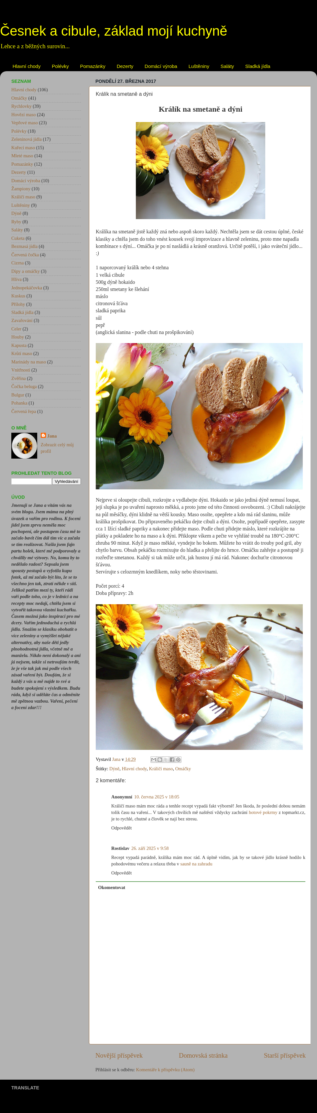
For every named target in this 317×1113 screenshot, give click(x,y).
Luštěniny (199, 66)
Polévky (60, 66)
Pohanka (19, 403)
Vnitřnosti (20, 370)
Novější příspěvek (119, 1055)
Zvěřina (18, 378)
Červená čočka (25, 254)
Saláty (227, 66)
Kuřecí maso (23, 147)
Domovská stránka (203, 1055)
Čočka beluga (24, 386)
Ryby (16, 221)
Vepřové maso (24, 122)
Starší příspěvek (285, 1055)
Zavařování (22, 320)
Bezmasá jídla (24, 246)
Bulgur (17, 394)
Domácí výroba (161, 66)
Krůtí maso (21, 353)
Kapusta (19, 345)
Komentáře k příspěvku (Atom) (165, 1069)
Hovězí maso (23, 114)
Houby (17, 336)
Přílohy (18, 304)
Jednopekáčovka (26, 287)
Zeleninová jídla (26, 139)
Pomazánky (92, 66)
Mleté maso (22, 155)
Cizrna (17, 262)
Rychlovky (21, 106)
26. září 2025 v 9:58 (150, 848)
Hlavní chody (27, 66)
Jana (52, 436)
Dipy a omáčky (25, 271)
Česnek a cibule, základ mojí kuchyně (113, 31)
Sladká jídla (257, 66)
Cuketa (18, 238)
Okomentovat (111, 887)
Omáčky (183, 768)
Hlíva (16, 279)
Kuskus (18, 295)
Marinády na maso (28, 361)
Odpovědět (121, 827)
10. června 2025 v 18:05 (156, 796)
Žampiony (20, 188)
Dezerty (125, 66)
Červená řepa (23, 411)
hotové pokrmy (263, 812)
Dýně (114, 768)
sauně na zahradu (196, 863)
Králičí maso (161, 768)
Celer (16, 328)
